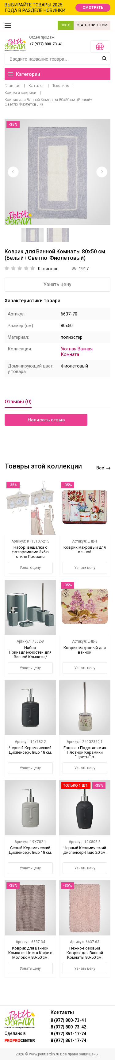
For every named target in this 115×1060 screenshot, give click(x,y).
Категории (24, 74)
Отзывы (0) (18, 402)
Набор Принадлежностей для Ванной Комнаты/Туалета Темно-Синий (30, 654)
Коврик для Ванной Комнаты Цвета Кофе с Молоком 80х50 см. (30, 953)
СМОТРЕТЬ (92, 8)
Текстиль (60, 85)
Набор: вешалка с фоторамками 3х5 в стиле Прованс (30, 552)
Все (103, 467)
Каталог (36, 85)
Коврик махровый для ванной (84, 549)
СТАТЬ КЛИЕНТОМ (92, 25)
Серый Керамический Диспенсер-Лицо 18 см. (30, 850)
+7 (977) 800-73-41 (46, 44)
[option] (57, 172)
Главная (12, 85)
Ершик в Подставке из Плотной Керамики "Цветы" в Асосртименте (84, 754)
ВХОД (66, 25)
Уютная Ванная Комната (77, 351)
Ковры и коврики (20, 92)
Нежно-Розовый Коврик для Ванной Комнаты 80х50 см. (85, 953)
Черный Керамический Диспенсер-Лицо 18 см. (30, 750)
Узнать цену (57, 284)
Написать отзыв (46, 420)
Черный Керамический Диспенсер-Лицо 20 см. (84, 850)
